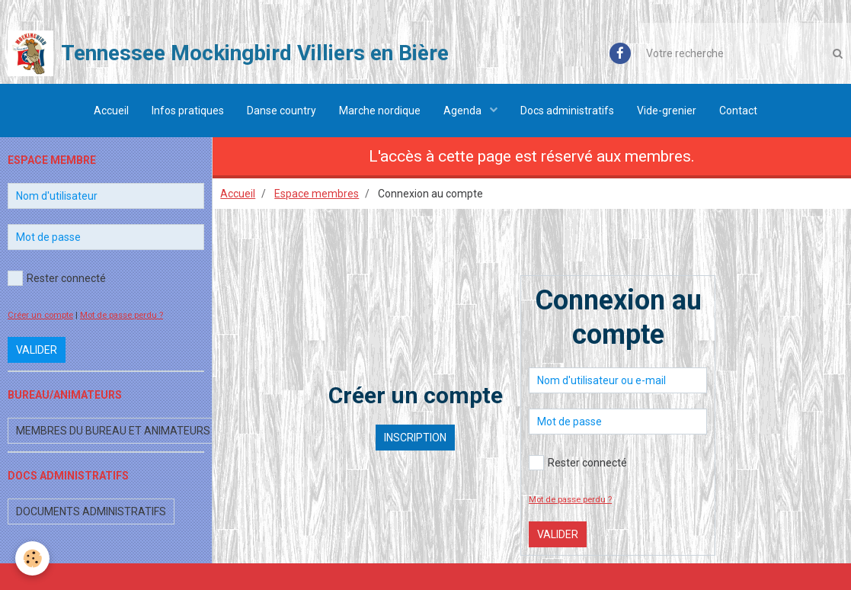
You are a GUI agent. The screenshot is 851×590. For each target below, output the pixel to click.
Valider (557, 534)
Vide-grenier (666, 110)
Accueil (111, 110)
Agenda (463, 110)
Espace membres (316, 194)
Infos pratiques (188, 110)
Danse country (281, 110)
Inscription (415, 437)
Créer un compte (40, 315)
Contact (738, 110)
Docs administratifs (567, 110)
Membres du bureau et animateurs (113, 431)
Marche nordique (380, 110)
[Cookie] (32, 558)
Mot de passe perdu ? (570, 500)
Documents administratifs (91, 511)
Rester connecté (578, 462)
